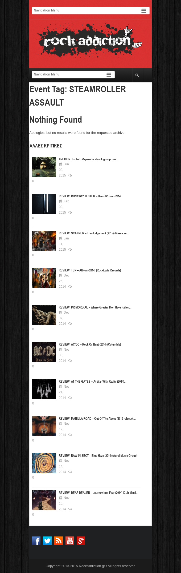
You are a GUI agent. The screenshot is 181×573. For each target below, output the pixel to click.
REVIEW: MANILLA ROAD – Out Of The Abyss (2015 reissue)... (97, 418)
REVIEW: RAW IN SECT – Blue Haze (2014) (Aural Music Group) (98, 455)
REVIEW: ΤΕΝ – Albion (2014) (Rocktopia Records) (90, 270)
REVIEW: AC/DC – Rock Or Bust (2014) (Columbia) (90, 344)
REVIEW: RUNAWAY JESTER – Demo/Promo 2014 (90, 196)
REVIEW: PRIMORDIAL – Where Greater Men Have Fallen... (95, 307)
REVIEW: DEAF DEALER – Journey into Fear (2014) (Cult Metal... (98, 492)
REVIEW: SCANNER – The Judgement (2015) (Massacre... (94, 233)
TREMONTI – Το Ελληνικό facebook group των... (88, 159)
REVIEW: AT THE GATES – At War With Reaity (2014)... (92, 381)
